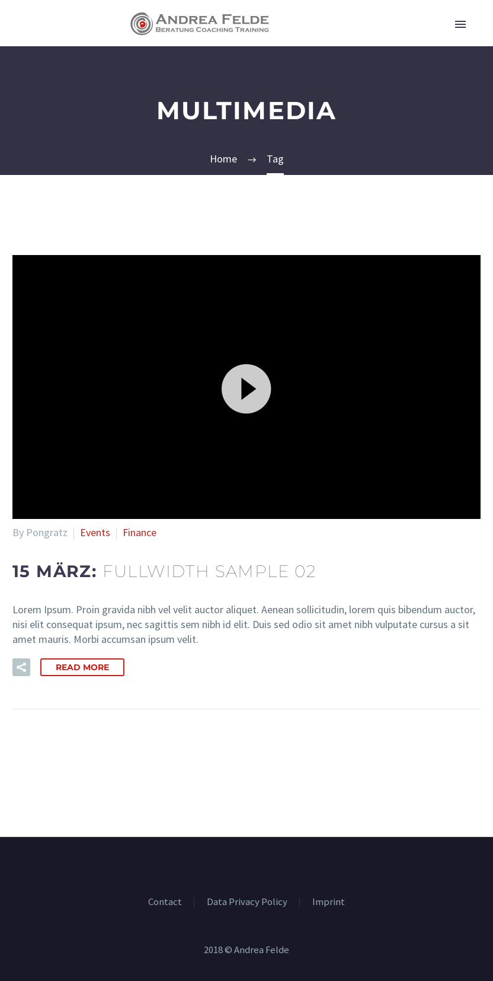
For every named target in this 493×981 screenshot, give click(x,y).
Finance (139, 532)
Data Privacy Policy (247, 902)
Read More (82, 667)
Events (95, 532)
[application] (246, 387)
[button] (246, 387)
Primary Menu (460, 24)
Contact (165, 902)
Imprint (328, 902)
